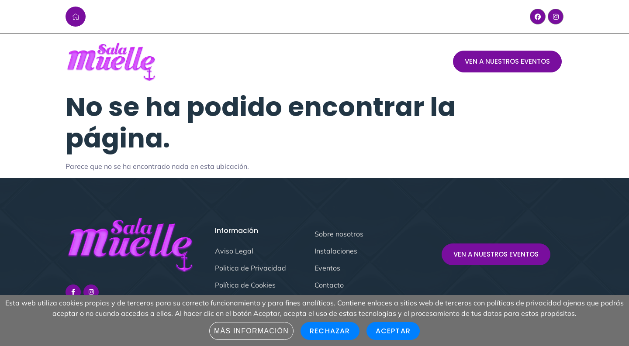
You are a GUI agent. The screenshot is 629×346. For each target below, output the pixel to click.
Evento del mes (276, 62)
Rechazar (330, 331)
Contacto (393, 62)
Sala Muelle (217, 62)
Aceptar (393, 331)
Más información (251, 331)
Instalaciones (339, 62)
